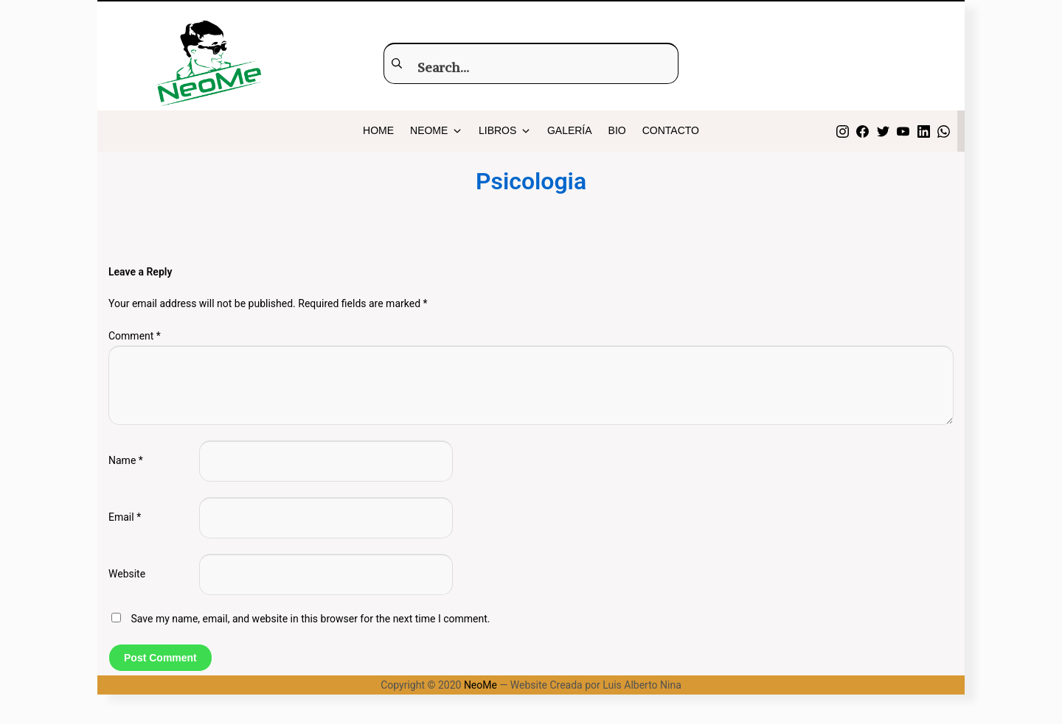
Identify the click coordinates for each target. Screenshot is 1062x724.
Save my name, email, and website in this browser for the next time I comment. (310, 619)
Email (124, 517)
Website (126, 574)
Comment (134, 336)
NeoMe (480, 685)
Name (125, 460)
